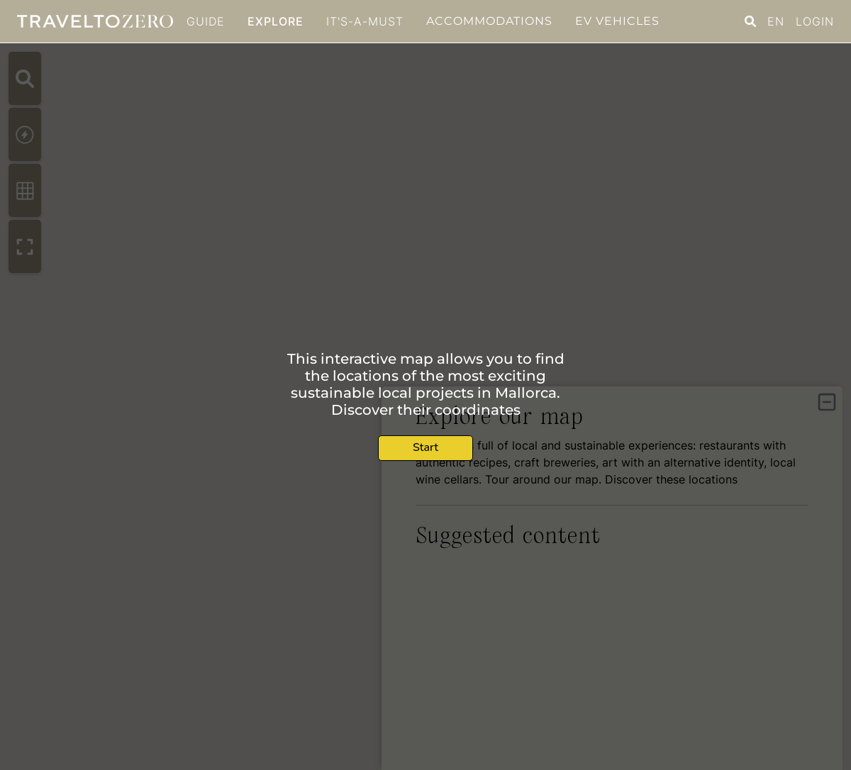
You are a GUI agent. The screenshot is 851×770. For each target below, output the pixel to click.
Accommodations (489, 21)
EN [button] (775, 21)
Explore (275, 21)
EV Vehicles (617, 21)
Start (425, 447)
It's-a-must (365, 21)
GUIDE (206, 21)
